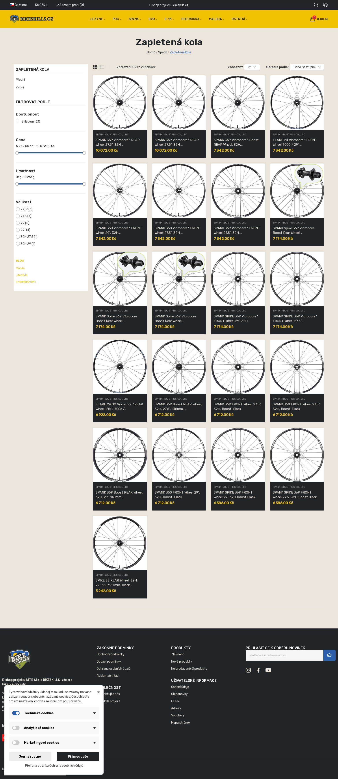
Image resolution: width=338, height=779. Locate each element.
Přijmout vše (78, 756)
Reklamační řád (108, 676)
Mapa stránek (180, 723)
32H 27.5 (28, 237)
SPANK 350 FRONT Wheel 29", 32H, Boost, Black (177, 494)
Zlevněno (177, 654)
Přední (20, 80)
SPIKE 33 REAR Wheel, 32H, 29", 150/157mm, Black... (117, 582)
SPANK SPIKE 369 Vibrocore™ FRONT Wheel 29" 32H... (236, 318)
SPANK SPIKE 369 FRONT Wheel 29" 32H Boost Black (234, 494)
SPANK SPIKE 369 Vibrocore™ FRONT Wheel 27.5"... (295, 318)
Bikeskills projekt (108, 701)
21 (252, 67)
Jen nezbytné (30, 756)
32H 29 (27, 244)
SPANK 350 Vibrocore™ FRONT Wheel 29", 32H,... (119, 230)
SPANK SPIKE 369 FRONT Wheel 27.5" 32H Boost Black (295, 494)
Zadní (20, 87)
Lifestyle (22, 275)
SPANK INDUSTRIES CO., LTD (112, 135)
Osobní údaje (180, 687)
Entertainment (26, 281)
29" (25, 230)
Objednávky (179, 694)
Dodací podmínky (109, 661)
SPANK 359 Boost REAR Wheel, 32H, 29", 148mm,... (119, 494)
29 (24, 223)
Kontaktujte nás (108, 694)
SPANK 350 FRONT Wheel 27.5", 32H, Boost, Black (296, 406)
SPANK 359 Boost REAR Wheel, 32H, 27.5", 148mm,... (178, 406)
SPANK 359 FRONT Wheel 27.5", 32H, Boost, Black (237, 406)
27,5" (26, 209)
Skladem (31, 121)
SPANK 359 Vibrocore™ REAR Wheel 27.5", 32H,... (118, 142)
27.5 (25, 216)
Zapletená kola (32, 70)
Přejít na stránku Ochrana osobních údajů (54, 766)
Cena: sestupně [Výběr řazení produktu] (307, 67)
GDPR (175, 701)
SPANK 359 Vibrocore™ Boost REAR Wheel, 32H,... (236, 142)
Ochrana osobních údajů (113, 669)
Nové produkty (181, 661)
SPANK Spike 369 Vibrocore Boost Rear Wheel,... (293, 230)
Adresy (176, 708)
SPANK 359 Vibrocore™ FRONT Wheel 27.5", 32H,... (237, 230)
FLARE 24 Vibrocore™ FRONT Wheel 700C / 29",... (295, 142)
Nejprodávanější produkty (189, 669)
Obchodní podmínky (110, 654)
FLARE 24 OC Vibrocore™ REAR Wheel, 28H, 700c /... (119, 406)
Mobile (20, 268)
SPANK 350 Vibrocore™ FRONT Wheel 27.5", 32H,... (178, 230)
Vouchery (178, 715)
